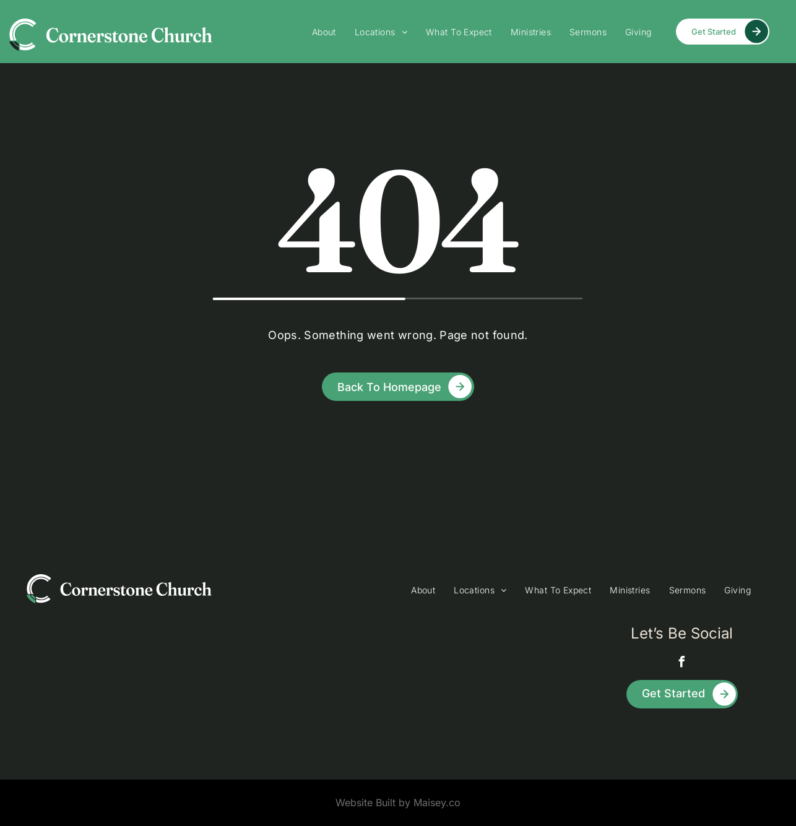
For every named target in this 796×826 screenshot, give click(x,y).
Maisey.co (437, 802)
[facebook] (682, 663)
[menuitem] (324, 32)
